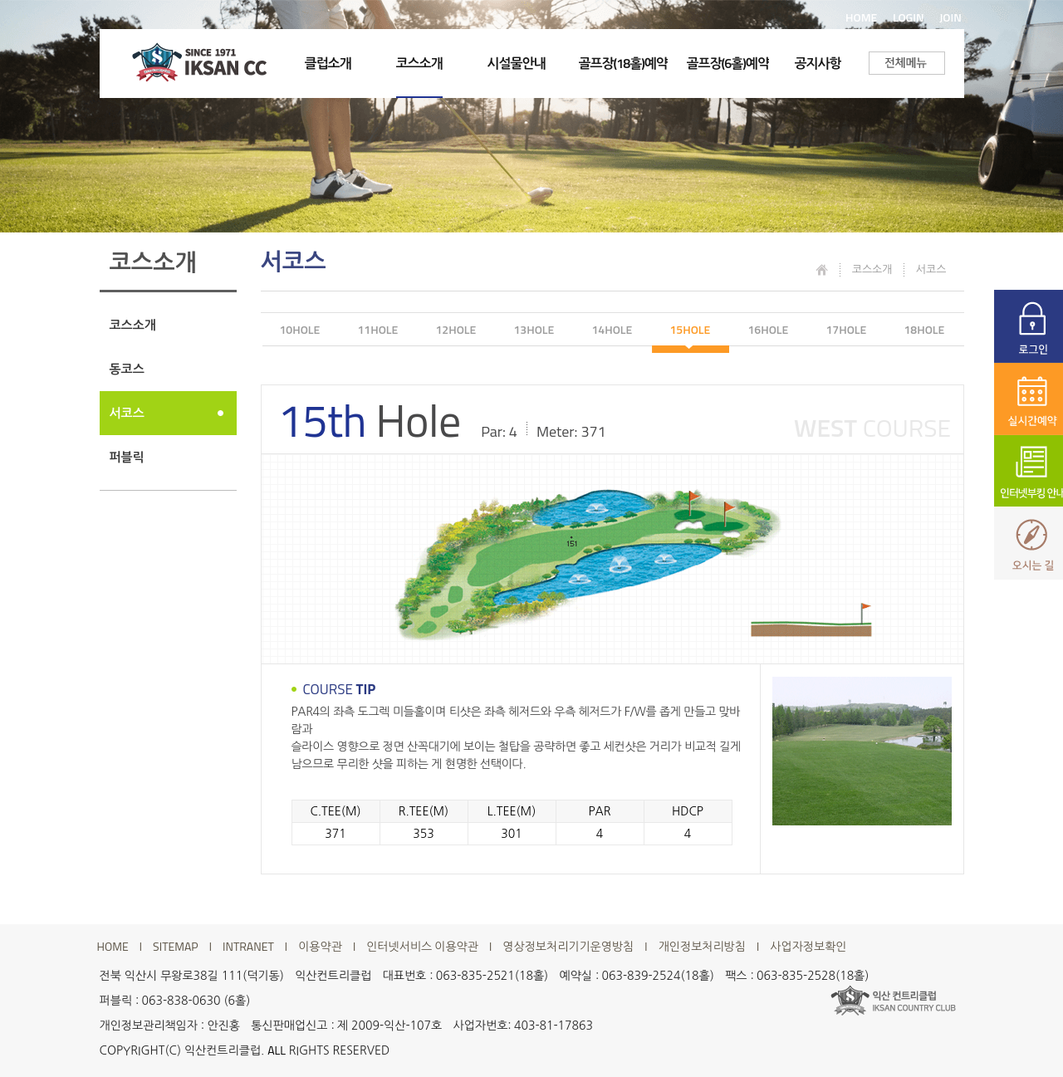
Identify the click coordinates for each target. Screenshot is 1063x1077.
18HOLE (924, 329)
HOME (861, 17)
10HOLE (300, 329)
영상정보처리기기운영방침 (568, 946)
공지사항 (818, 63)
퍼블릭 (127, 457)
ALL (276, 1050)
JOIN (950, 17)
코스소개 (419, 63)
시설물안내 (516, 63)
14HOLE (612, 329)
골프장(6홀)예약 (728, 63)
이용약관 (320, 946)
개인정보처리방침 (702, 946)
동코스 (127, 369)
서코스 (127, 413)
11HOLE (378, 329)
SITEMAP (175, 946)
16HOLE (768, 329)
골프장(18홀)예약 (623, 63)
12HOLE (456, 329)
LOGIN (908, 17)
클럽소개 (328, 63)
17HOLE (846, 329)
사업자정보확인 (808, 946)
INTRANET (248, 946)
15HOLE (690, 329)
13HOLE (534, 329)
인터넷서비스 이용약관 (422, 946)
